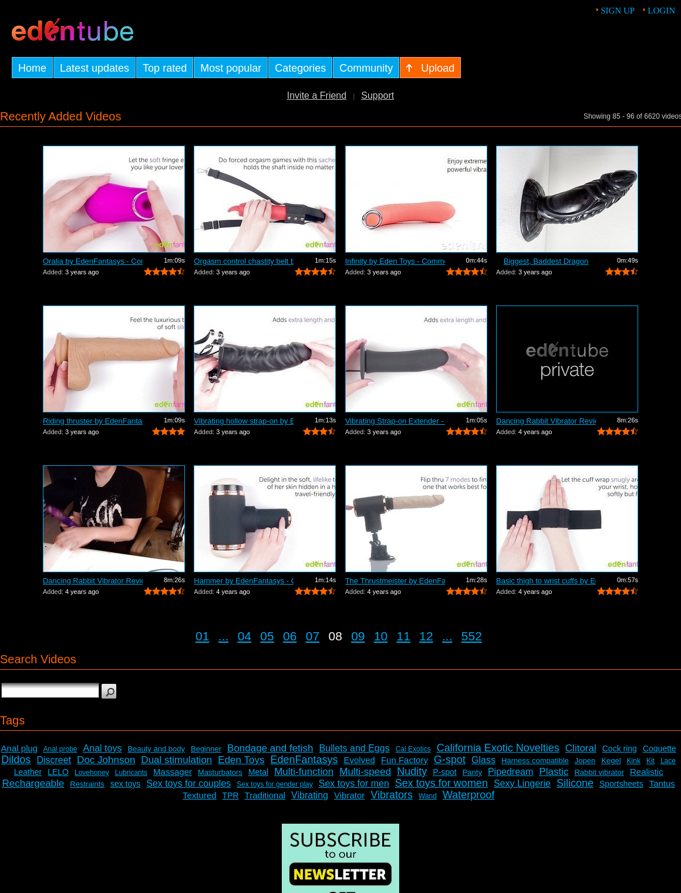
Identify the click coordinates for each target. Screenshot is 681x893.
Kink (633, 761)
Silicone (575, 783)
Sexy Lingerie (522, 783)
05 (267, 636)
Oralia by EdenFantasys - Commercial (93, 261)
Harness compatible (535, 760)
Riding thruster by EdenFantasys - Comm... (93, 421)
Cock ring (619, 748)
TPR (230, 795)
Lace (668, 761)
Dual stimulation (176, 760)
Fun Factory (404, 760)
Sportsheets (621, 783)
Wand (428, 796)
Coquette (659, 748)
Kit (650, 761)
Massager (172, 772)
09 (358, 636)
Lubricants (131, 772)
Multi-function (303, 771)
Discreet (53, 760)
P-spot (444, 772)
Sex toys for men (354, 783)
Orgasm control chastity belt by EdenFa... (244, 261)
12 (426, 636)
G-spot (450, 760)
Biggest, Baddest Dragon (546, 261)
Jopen (585, 760)
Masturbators (220, 772)
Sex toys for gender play (274, 784)
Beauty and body (156, 748)
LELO (58, 772)
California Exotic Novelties (498, 748)
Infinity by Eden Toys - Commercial (395, 261)
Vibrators (391, 795)
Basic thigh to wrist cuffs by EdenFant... (546, 580)
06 (289, 636)
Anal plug (19, 748)
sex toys (125, 783)
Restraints (87, 784)
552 (471, 636)
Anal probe (60, 749)
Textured (200, 795)
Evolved (359, 760)
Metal (258, 772)
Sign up (618, 10)
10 (380, 636)
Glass (483, 760)
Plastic (553, 771)
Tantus (662, 783)
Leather (28, 772)
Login (661, 10)
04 (244, 636)
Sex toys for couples (188, 783)
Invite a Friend (316, 95)
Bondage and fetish (270, 748)
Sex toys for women (441, 783)
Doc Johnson (106, 760)
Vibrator (349, 795)
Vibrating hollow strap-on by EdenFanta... (244, 421)
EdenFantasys (304, 760)
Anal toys (102, 748)
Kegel (611, 760)
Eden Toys (241, 760)
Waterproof (468, 795)
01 (202, 636)
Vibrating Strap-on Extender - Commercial (395, 421)
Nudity (412, 771)
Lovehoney (92, 772)
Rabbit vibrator (599, 772)
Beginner (206, 748)
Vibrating (309, 795)
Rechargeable (33, 783)
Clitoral (580, 748)
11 (403, 636)
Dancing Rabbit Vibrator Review (546, 421)
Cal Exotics (413, 749)
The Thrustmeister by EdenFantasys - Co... (395, 580)
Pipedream (510, 772)
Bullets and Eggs (354, 748)
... (223, 636)
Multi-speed (365, 771)
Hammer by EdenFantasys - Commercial (244, 580)
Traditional (265, 795)
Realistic (646, 772)
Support (377, 95)
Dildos (16, 760)
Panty (472, 772)
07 (312, 636)
